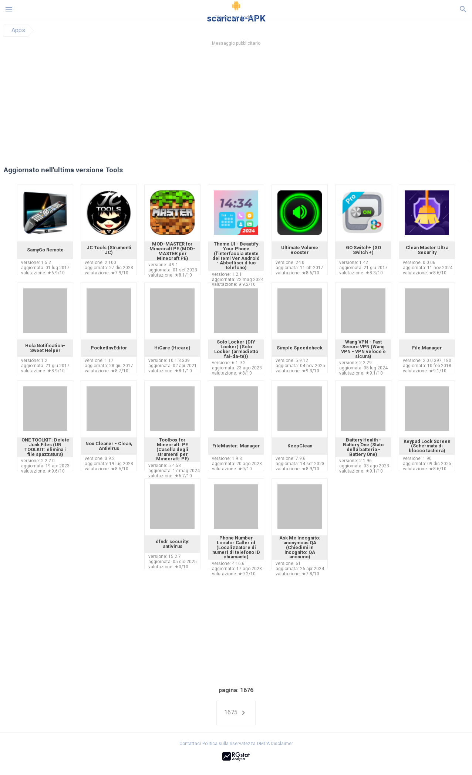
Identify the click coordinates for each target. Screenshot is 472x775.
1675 (236, 712)
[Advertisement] (280, 105)
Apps (18, 30)
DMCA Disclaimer (275, 743)
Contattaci (190, 743)
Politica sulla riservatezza (229, 743)
